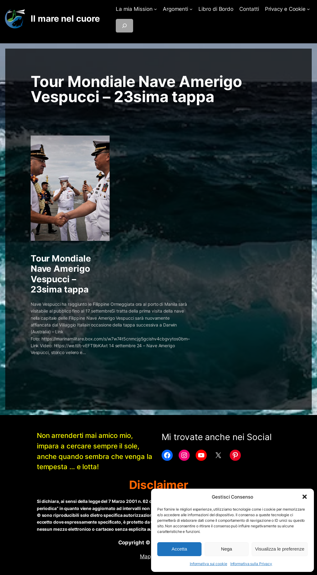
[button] (305, 497)
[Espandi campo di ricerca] (124, 25)
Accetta (179, 548)
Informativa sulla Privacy (251, 563)
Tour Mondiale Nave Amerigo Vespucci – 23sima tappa (61, 273)
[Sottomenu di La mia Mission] (155, 9)
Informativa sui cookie (208, 563)
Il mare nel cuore (65, 18)
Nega (226, 548)
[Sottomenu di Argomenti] (191, 9)
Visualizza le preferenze (279, 548)
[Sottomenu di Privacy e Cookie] (308, 9)
